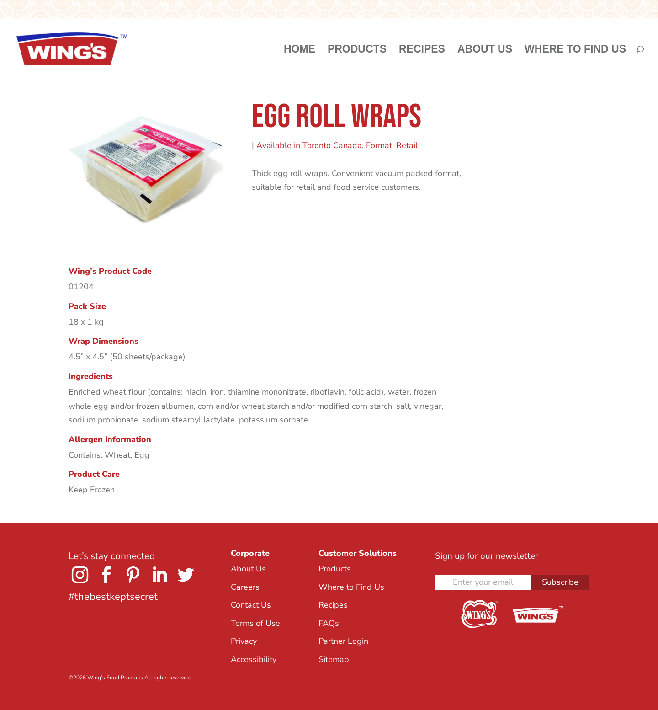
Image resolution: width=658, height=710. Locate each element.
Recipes (422, 50)
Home (299, 50)
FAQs (328, 623)
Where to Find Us (575, 50)
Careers (245, 587)
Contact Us (251, 604)
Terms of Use (255, 623)
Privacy (244, 640)
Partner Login (343, 640)
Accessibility (253, 659)
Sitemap (333, 659)
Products (357, 50)
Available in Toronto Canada (309, 145)
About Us (484, 50)
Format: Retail (392, 145)
